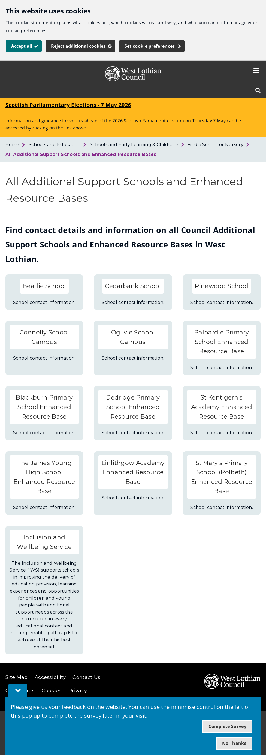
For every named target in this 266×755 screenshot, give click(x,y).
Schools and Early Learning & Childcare (134, 144)
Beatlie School (44, 285)
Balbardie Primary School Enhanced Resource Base (221, 342)
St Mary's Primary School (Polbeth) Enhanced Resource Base (221, 477)
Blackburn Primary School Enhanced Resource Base (44, 407)
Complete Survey (227, 726)
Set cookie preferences (150, 46)
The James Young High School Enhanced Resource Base (44, 477)
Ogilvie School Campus (133, 337)
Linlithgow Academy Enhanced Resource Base (133, 472)
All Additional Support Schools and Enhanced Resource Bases (80, 154)
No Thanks (234, 743)
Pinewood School (221, 285)
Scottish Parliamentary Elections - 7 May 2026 (68, 104)
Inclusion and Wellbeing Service (44, 542)
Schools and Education (55, 144)
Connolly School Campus (44, 337)
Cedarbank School (133, 285)
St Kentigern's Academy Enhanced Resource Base (221, 407)
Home (12, 144)
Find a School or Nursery (215, 144)
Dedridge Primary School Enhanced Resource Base (133, 407)
